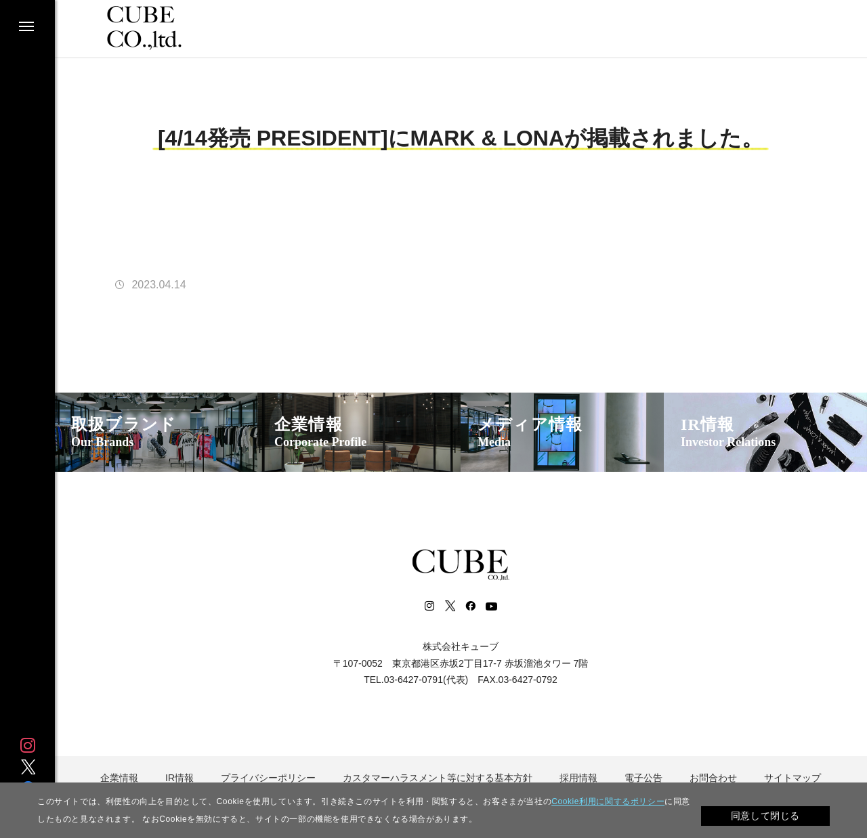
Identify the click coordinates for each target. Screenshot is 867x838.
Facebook (470, 605)
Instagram (27, 745)
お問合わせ (713, 777)
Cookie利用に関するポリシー (607, 801)
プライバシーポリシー (268, 777)
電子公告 (643, 777)
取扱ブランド (123, 433)
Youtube (491, 605)
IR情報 (728, 433)
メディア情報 (530, 433)
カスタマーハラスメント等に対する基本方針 (437, 777)
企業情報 (320, 433)
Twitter (27, 766)
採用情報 (578, 777)
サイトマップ (792, 777)
